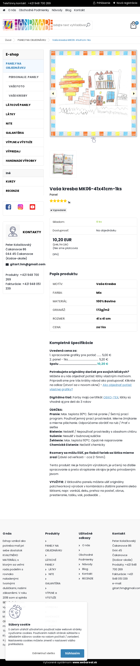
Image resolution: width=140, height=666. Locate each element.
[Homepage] (4, 10)
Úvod (8, 40)
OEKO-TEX (110, 397)
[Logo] (28, 25)
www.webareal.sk (85, 662)
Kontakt (79, 10)
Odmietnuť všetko (43, 653)
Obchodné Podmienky (34, 10)
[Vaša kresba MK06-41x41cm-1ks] (93, 93)
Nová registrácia (127, 3)
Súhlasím (72, 653)
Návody (57, 10)
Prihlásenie (103, 3)
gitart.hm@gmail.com (25, 264)
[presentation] (53, 93)
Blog (68, 10)
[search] (88, 26)
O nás (12, 10)
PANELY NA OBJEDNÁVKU (32, 40)
